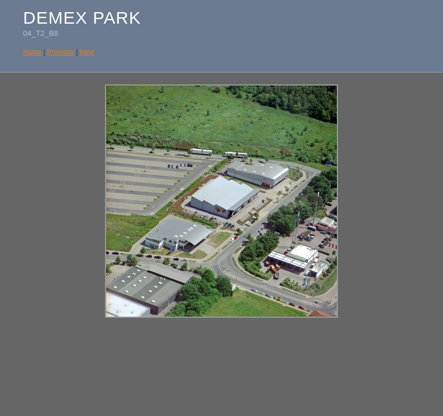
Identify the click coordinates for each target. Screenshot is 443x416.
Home (32, 52)
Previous (60, 52)
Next (87, 52)
